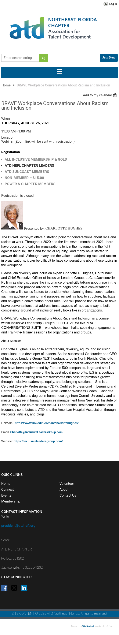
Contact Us (68, 495)
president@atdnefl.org (18, 526)
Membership (10, 501)
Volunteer (67, 484)
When (5, 119)
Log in (113, 3)
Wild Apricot (88, 626)
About (64, 490)
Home (6, 85)
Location (7, 137)
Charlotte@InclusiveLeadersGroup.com (36, 432)
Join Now (108, 57)
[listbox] (100, 95)
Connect (7, 490)
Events (6, 495)
